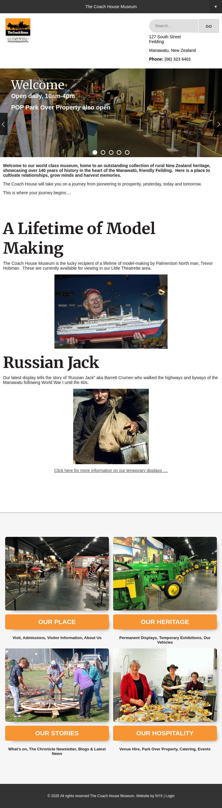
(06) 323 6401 (178, 59)
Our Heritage (165, 621)
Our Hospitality (165, 733)
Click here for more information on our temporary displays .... (111, 470)
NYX (159, 796)
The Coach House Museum (153, 6)
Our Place (57, 621)
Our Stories (57, 733)
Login (170, 796)
